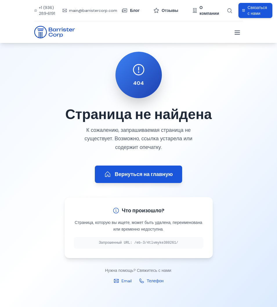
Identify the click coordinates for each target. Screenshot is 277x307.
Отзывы (165, 10)
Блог (131, 10)
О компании (205, 10)
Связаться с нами (254, 10)
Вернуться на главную (138, 174)
